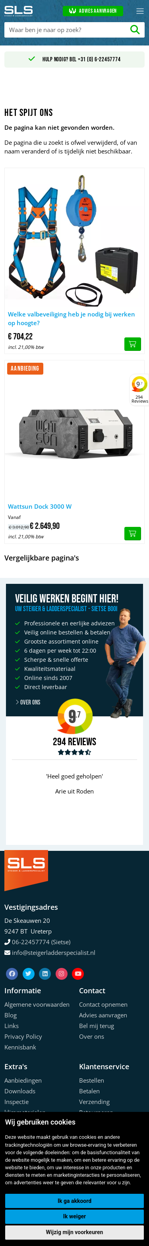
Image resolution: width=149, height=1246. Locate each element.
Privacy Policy (23, 1036)
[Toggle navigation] (140, 11)
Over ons (91, 1036)
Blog (10, 1015)
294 (59, 742)
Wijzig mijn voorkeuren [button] (74, 1232)
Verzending (94, 1102)
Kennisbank (20, 1047)
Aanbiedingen (23, 1080)
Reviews (82, 742)
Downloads (19, 1091)
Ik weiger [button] (74, 1216)
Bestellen (91, 1080)
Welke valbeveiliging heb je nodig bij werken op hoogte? (71, 318)
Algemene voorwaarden (37, 1004)
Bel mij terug (96, 1026)
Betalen (89, 1091)
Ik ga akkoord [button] (74, 1201)
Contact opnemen (103, 1004)
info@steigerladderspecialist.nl (53, 952)
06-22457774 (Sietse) (41, 942)
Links (11, 1026)
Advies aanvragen (93, 11)
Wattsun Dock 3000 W (40, 506)
